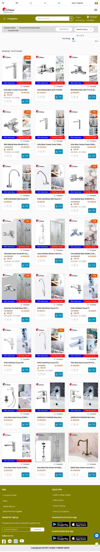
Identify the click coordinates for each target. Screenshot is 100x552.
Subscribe (37, 530)
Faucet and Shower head (29, 28)
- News (4, 502)
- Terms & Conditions (60, 512)
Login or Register (77, 3)
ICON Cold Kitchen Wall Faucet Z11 (49, 199)
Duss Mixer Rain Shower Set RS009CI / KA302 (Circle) (56, 468)
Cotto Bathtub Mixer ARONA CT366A (83, 254)
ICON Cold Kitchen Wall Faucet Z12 (16, 199)
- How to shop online (61, 496)
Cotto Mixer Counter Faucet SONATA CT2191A (53, 145)
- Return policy (58, 501)
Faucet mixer (13, 30)
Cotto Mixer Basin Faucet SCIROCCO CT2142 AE (21, 418)
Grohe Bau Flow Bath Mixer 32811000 (17, 309)
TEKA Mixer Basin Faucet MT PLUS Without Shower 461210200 (26, 254)
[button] (97, 544)
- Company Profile (9, 496)
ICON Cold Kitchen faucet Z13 (47, 309)
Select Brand (63, 29)
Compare (25, 86)
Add (25, 101)
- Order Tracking (58, 507)
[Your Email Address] (16, 530)
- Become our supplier (12, 512)
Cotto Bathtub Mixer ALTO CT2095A (49, 90)
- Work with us (8, 507)
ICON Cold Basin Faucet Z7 (80, 309)
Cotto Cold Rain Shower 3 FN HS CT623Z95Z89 (53, 254)
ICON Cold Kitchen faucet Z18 (47, 363)
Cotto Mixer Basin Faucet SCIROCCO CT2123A (20, 468)
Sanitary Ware (9, 28)
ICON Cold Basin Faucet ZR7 (14, 363)
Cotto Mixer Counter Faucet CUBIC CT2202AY (20, 90)
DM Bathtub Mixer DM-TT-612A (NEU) (84, 90)
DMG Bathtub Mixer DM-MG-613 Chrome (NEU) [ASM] (22, 145)
